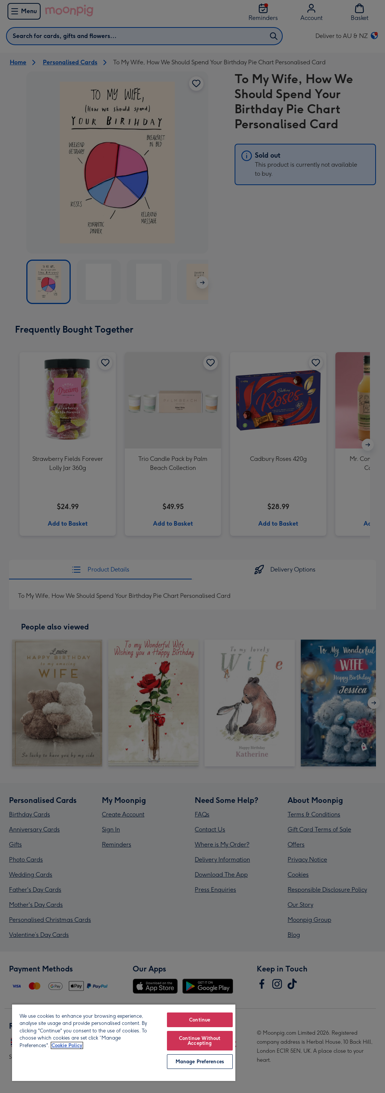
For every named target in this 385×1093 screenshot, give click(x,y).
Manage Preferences (200, 1061)
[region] (123, 1042)
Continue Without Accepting (199, 1040)
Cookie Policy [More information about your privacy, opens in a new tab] (67, 1045)
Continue (199, 1020)
